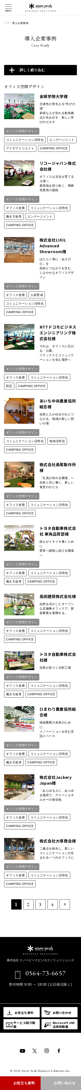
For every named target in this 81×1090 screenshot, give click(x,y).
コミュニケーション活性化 (25, 139)
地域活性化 (57, 441)
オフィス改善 (15, 208)
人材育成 (36, 295)
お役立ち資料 (24, 1083)
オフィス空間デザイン (22, 131)
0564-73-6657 (45, 972)
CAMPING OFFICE (54, 148)
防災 (9, 386)
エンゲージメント (61, 139)
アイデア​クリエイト (20, 148)
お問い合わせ (64, 1083)
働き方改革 (14, 216)
